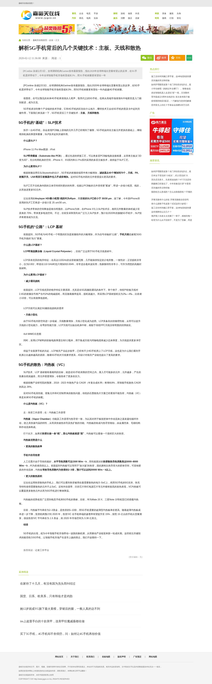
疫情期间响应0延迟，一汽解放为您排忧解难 (171, 101)
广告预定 (137, 657)
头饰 (179, 13)
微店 (130, 18)
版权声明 (122, 657)
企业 (81, 13)
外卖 (137, 13)
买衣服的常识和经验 (160, 80)
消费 (123, 18)
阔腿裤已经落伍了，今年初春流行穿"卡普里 (171, 183)
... (189, 58)
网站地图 (153, 657)
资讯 (179, 18)
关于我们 (75, 657)
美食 (164, 13)
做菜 (130, 13)
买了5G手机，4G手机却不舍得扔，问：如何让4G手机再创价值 (60, 633)
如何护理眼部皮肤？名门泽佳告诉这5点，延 (171, 84)
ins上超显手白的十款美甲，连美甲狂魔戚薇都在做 (52, 621)
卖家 (137, 18)
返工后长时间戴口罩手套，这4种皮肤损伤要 (171, 76)
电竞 (88, 13)
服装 (171, 13)
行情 (171, 18)
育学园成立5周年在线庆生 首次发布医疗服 (170, 97)
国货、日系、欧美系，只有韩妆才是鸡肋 (46, 596)
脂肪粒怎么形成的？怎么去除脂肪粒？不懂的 (171, 192)
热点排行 (154, 69)
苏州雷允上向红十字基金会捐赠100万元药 (170, 105)
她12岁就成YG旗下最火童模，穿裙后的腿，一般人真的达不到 (60, 608)
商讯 (81, 18)
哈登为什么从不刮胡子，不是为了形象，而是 (171, 220)
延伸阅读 (23, 572)
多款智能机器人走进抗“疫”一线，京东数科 (170, 93)
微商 (164, 18)
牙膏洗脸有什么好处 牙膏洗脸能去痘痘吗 (170, 199)
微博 (163, 58)
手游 (96, 13)
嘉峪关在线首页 (40, 40)
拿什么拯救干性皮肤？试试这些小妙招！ (169, 203)
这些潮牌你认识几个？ (161, 212)
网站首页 (59, 657)
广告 (152, 113)
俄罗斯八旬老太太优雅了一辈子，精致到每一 (171, 216)
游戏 (123, 13)
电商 (88, 18)
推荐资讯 (154, 160)
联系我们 (90, 657)
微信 (149, 58)
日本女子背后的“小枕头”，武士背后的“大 (169, 175)
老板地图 (106, 657)
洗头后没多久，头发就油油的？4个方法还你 (171, 179)
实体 (96, 18)
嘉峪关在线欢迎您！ (26, 3)
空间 (178, 58)
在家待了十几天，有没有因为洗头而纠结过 (47, 583)
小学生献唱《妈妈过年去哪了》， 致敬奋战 (171, 88)
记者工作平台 (42, 550)
